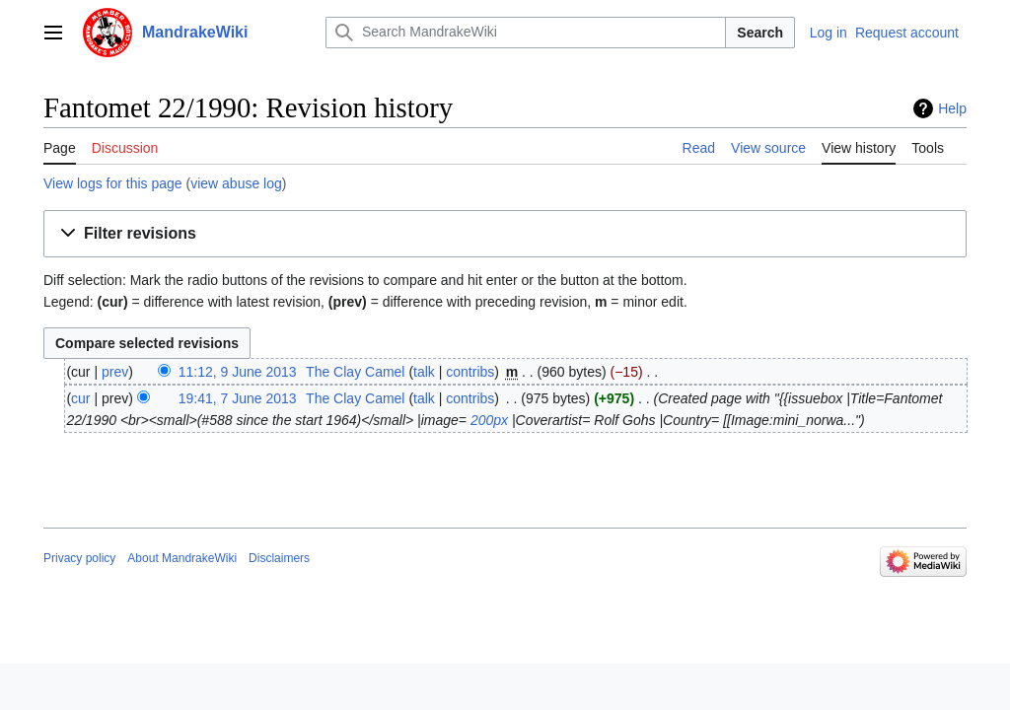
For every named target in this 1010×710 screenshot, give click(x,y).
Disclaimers (279, 558)
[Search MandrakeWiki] (525, 32)
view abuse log (236, 183)
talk (424, 372)
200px (489, 420)
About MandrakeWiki (182, 558)
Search (760, 32)
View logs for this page (112, 183)
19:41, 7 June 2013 (238, 398)
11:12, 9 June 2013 (238, 372)
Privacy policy (79, 558)
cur (80, 398)
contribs (470, 372)
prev (115, 372)
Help (952, 108)
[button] (505, 234)
